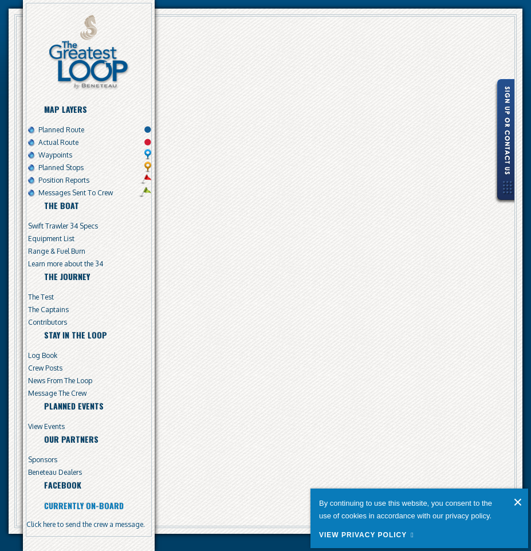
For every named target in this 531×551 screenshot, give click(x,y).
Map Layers (65, 109)
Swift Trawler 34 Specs (63, 226)
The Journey (67, 276)
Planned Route (61, 129)
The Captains (48, 309)
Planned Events (74, 406)
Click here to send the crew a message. (85, 524)
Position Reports (63, 180)
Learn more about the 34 (65, 263)
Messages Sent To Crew (75, 192)
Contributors (47, 322)
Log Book (42, 355)
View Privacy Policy (363, 535)
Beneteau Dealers (55, 472)
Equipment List (51, 238)
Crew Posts (45, 368)
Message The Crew (57, 393)
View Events (46, 426)
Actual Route (58, 142)
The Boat (61, 205)
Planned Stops (61, 167)
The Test (41, 297)
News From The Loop (60, 380)
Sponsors (42, 459)
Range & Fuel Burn (56, 251)
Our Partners (71, 439)
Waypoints (55, 155)
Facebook (62, 485)
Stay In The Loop (75, 335)
